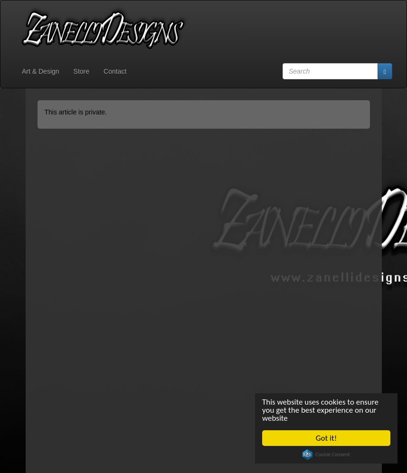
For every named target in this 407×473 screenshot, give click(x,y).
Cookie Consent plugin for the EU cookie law (326, 454)
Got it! (326, 438)
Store (81, 71)
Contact (115, 71)
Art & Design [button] (40, 71)
